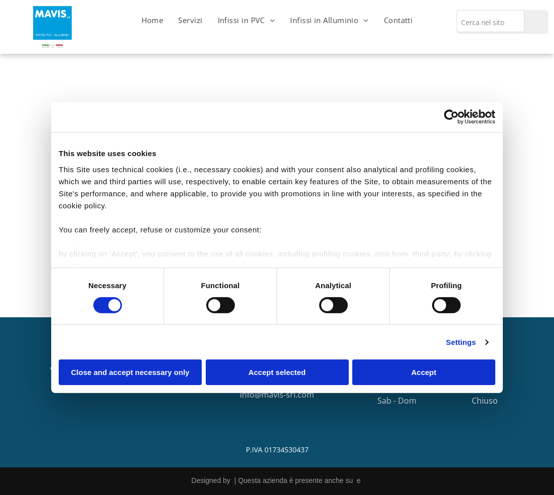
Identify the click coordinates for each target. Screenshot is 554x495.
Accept (423, 372)
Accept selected (277, 372)
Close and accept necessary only (130, 372)
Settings (461, 342)
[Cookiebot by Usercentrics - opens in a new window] (451, 117)
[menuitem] (152, 20)
